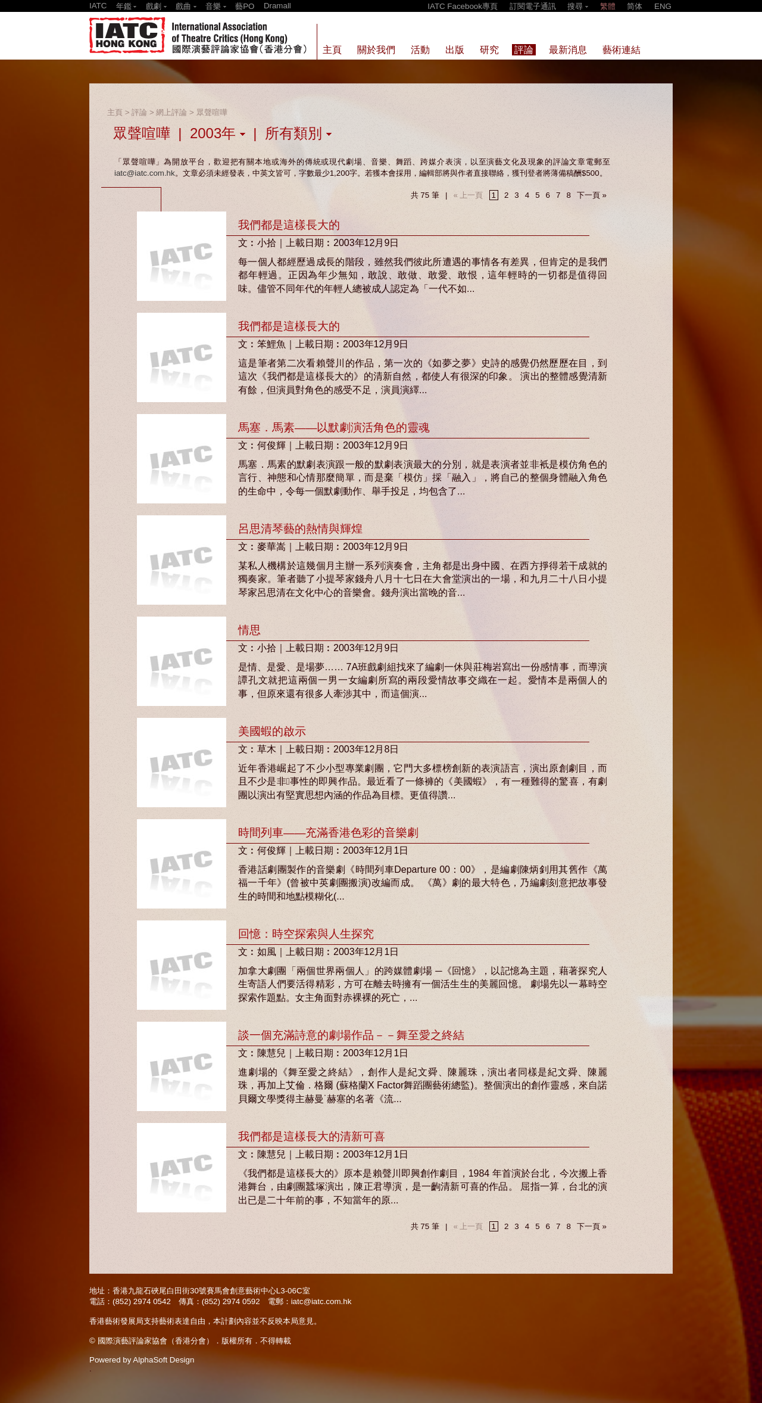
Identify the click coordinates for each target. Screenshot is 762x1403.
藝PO (244, 6)
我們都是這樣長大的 (289, 225)
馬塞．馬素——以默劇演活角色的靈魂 (334, 427)
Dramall (277, 5)
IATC (98, 5)
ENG (663, 6)
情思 (249, 630)
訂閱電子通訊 (533, 6)
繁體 (608, 6)
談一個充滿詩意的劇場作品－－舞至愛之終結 (351, 1035)
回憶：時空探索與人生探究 (306, 934)
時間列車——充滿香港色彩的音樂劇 (328, 832)
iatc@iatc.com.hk (144, 173)
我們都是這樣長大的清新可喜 (311, 1136)
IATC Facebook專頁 (462, 6)
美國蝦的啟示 (272, 731)
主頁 (115, 112)
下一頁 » (592, 195)
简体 (634, 6)
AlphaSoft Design (163, 1359)
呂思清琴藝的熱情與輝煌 (300, 528)
